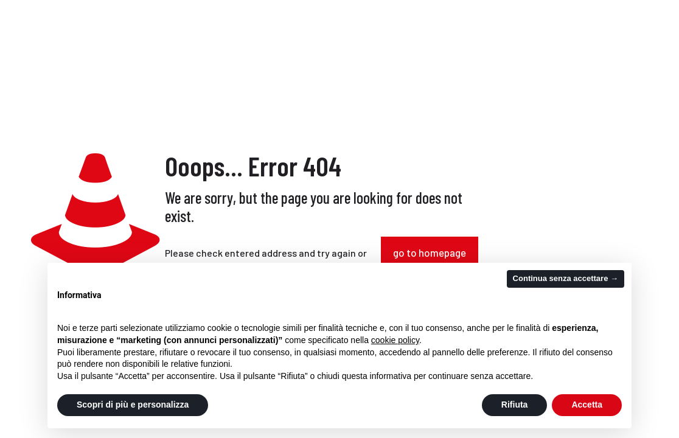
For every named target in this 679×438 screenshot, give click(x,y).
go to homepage (429, 252)
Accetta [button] (586, 404)
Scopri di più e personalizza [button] (133, 404)
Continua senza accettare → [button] (565, 278)
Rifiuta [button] (514, 404)
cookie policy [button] (395, 340)
